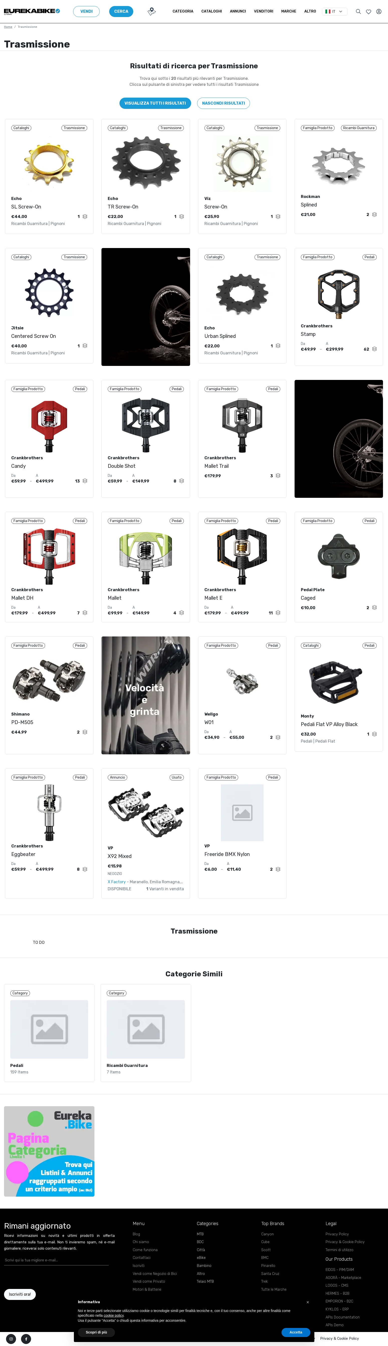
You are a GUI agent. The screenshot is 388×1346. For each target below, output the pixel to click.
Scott (266, 1250)
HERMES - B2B (337, 1293)
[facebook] (26, 1339)
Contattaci (142, 1258)
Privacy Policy (337, 1234)
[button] (308, 1302)
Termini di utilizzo (339, 1250)
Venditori (263, 11)
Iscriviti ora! (20, 1294)
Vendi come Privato (149, 1281)
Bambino (204, 1266)
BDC (200, 1242)
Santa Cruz (270, 1274)
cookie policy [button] (113, 1315)
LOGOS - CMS (337, 1285)
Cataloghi (211, 11)
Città (201, 1250)
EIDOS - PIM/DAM (340, 1270)
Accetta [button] (296, 1332)
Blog (136, 1234)
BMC (265, 1258)
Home (8, 27)
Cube (265, 1242)
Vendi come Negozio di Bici (155, 1274)
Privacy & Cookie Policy (345, 1242)
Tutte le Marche (274, 1289)
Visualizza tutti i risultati (155, 103)
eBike (201, 1258)
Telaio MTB (205, 1281)
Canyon (267, 1234)
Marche (288, 11)
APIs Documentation (343, 1317)
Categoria (183, 11)
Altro (310, 11)
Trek (264, 1281)
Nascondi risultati (223, 103)
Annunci (238, 11)
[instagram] (11, 1339)
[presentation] (33, 1276)
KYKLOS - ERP (337, 1309)
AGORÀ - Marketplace (343, 1278)
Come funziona (145, 1250)
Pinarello (268, 1266)
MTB (200, 1234)
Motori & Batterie (147, 1289)
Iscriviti (139, 1266)
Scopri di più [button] (96, 1332)
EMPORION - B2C (339, 1301)
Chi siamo (141, 1242)
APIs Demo (335, 1325)
